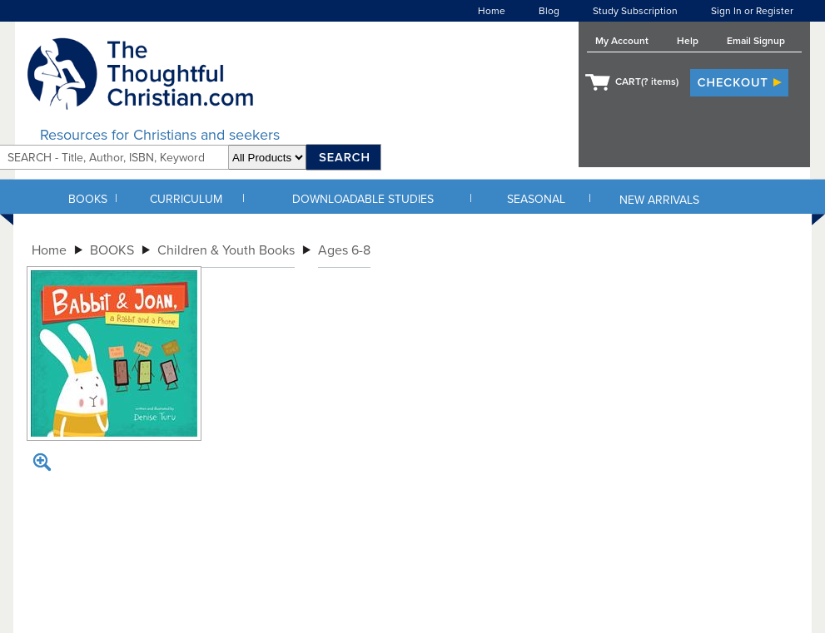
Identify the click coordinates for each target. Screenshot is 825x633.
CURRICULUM (186, 199)
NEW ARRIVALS (659, 200)
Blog (549, 11)
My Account (622, 41)
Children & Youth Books (226, 250)
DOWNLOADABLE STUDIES (363, 199)
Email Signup (756, 41)
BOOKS (87, 199)
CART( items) (646, 81)
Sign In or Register (752, 11)
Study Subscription (635, 11)
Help (687, 41)
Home (491, 11)
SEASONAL (536, 199)
